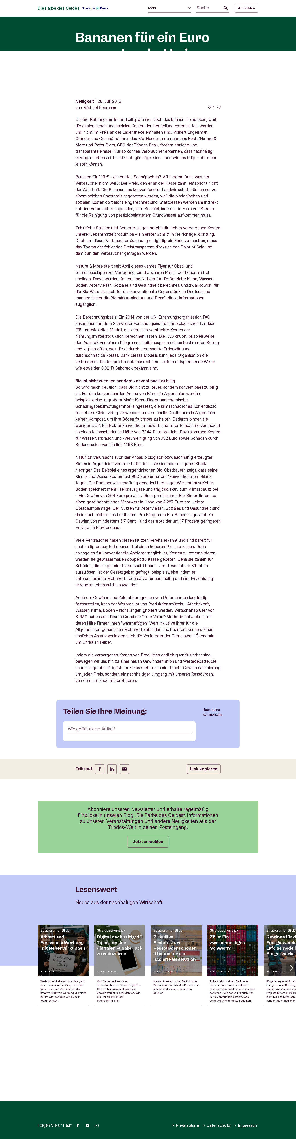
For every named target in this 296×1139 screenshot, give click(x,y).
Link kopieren (203, 842)
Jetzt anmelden (148, 915)
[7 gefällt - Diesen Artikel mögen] (211, 181)
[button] (291, 1041)
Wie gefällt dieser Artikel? (91, 802)
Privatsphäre (185, 1125)
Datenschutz (216, 1125)
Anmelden (246, 8)
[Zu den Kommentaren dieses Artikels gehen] (219, 181)
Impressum (246, 1125)
